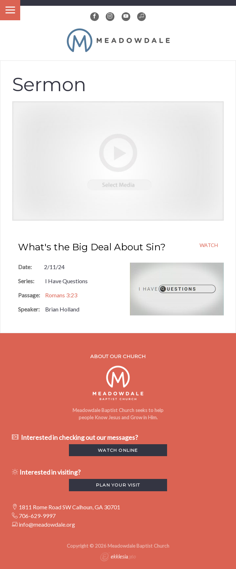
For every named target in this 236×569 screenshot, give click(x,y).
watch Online (118, 450)
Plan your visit (118, 485)
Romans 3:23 (61, 295)
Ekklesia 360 (118, 557)
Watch (209, 245)
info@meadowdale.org (47, 524)
